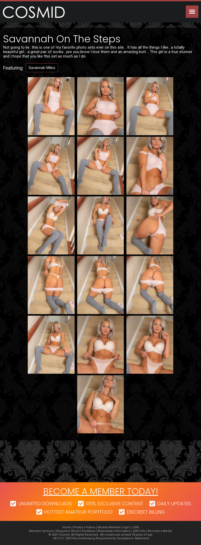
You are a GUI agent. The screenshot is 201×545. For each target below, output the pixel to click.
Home (66, 527)
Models (103, 527)
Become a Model (160, 531)
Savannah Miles (42, 67)
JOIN (135, 527)
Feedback (88, 531)
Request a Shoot (67, 531)
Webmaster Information (114, 531)
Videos (90, 527)
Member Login (119, 527)
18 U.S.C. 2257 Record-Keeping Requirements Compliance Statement (101, 538)
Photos (78, 527)
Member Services (41, 531)
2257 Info (139, 531)
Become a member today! (100, 491)
